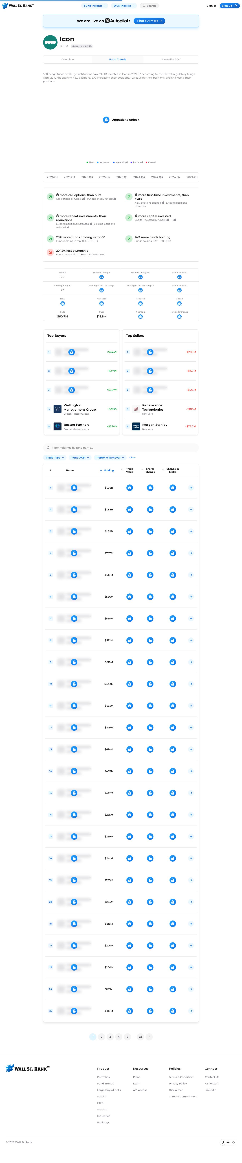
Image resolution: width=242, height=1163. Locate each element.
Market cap (82, 46)
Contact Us (212, 1077)
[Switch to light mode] (228, 1142)
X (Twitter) (211, 1083)
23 (140, 1037)
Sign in (211, 5)
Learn (136, 1083)
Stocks (101, 1096)
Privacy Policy (178, 1083)
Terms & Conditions (181, 1077)
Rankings (103, 1122)
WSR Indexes (124, 5)
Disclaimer (176, 1090)
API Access (140, 1090)
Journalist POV (171, 59)
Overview (67, 59)
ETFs (100, 1103)
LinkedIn (210, 1090)
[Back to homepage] (18, 6)
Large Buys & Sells (109, 1090)
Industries (103, 1116)
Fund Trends (117, 59)
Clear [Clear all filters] (132, 457)
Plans (136, 1077)
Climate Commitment (183, 1096)
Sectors (102, 1109)
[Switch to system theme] (222, 1142)
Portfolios (103, 1077)
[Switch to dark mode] (233, 1142)
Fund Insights (95, 5)
